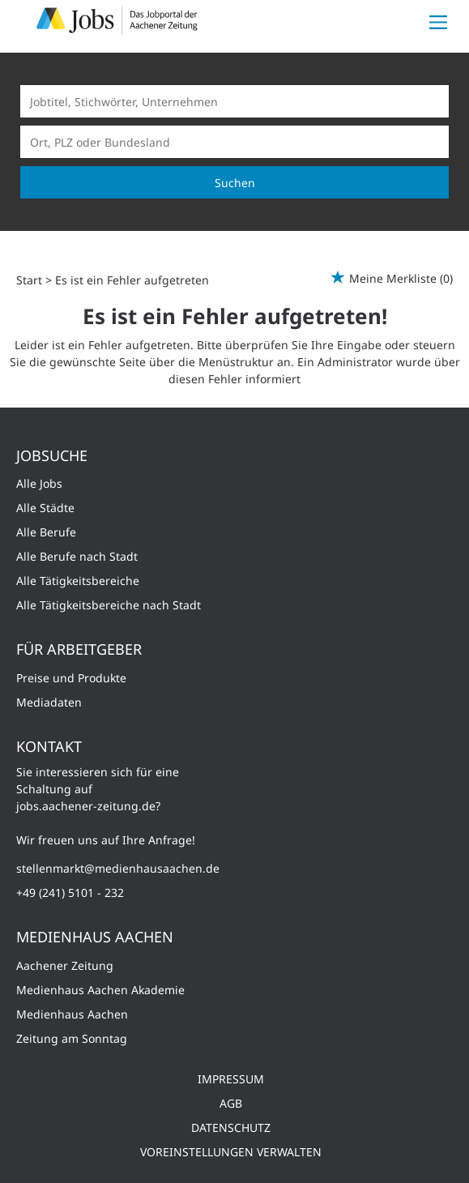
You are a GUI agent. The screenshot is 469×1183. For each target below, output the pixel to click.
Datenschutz (231, 1127)
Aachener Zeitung (64, 965)
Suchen (235, 182)
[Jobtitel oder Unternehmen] (234, 101)
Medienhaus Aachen (72, 1014)
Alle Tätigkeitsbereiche (77, 580)
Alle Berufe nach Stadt (77, 556)
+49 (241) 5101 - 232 (70, 892)
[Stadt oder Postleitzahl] (234, 142)
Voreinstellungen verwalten (231, 1152)
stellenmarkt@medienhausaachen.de (118, 868)
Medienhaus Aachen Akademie (100, 989)
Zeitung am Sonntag (71, 1038)
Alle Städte (45, 507)
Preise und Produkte (71, 677)
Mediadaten (49, 702)
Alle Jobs (39, 483)
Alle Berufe (46, 532)
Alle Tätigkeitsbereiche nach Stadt (108, 605)
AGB (231, 1103)
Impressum (231, 1079)
